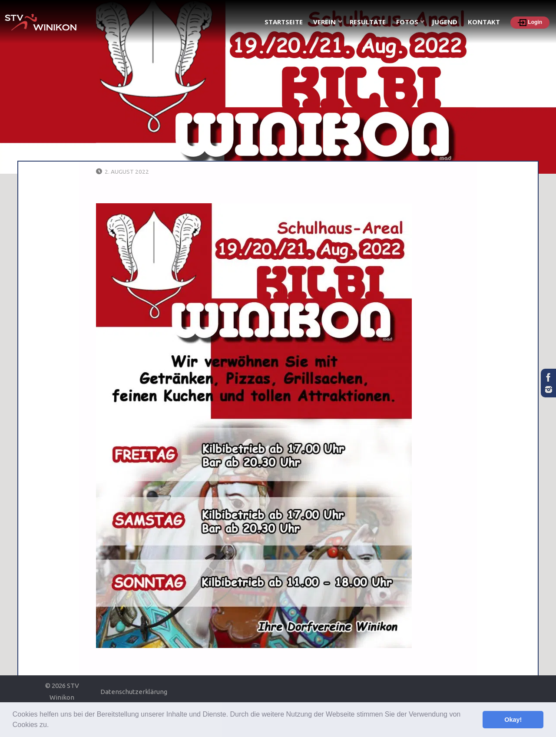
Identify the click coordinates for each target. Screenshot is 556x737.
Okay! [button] (513, 719)
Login (530, 22)
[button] (52, 725)
